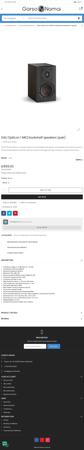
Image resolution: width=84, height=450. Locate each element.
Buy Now (42, 197)
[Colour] (5, 182)
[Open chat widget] (5, 445)
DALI (10, 158)
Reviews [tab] (5, 318)
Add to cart (45, 190)
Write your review (9, 142)
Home (15, 235)
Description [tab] (7, 260)
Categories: (6, 235)
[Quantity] (4, 190)
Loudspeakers (24, 235)
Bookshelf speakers (39, 235)
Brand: (4, 158)
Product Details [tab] (9, 312)
